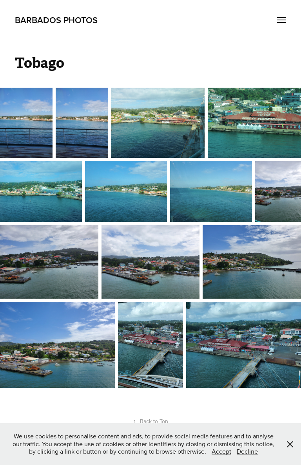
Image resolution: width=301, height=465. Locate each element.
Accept (221, 451)
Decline (247, 451)
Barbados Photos (56, 20)
